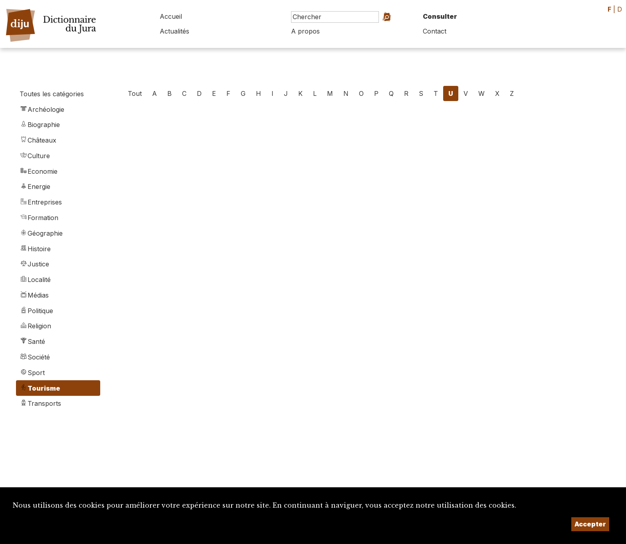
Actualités (174, 31)
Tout (135, 93)
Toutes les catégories (52, 94)
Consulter (440, 16)
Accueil (171, 16)
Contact (434, 31)
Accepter (590, 524)
